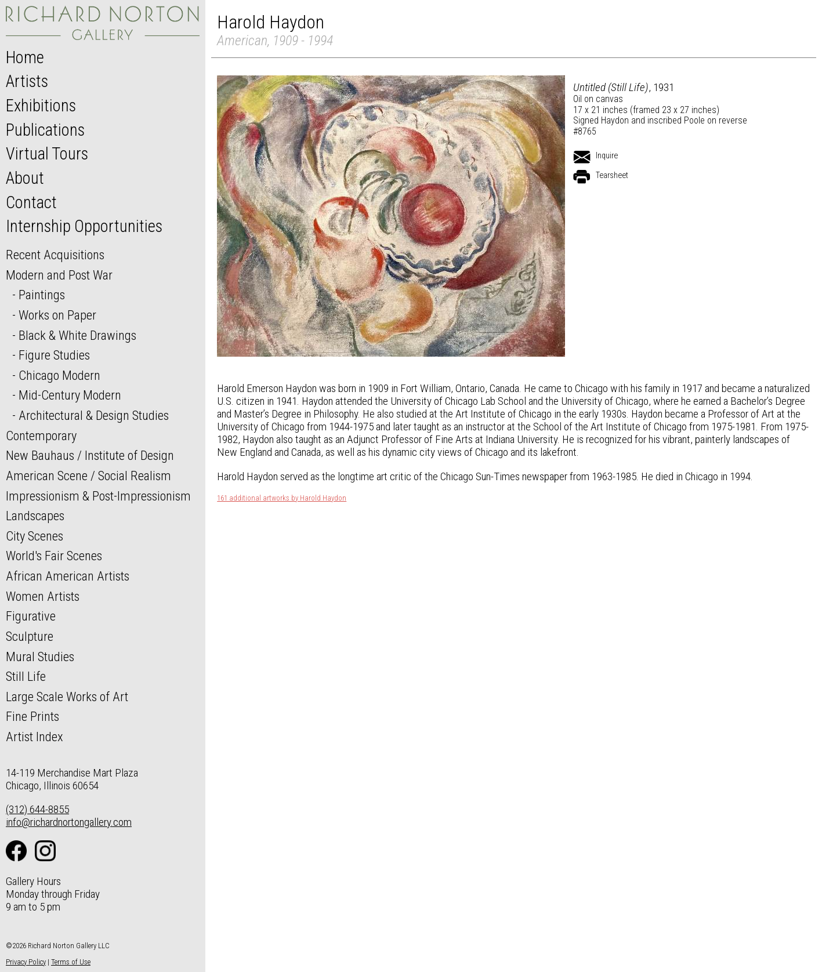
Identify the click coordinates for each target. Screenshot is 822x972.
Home (25, 57)
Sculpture (29, 636)
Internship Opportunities (84, 226)
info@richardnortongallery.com (69, 822)
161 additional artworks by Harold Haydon (281, 498)
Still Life (26, 676)
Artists (27, 81)
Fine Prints (32, 716)
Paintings (42, 294)
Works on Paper (57, 314)
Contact (31, 202)
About (25, 178)
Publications (45, 130)
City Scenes (34, 535)
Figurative (31, 615)
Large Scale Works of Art (67, 696)
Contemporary (41, 435)
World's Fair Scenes (54, 555)
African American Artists (67, 575)
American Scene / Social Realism (88, 475)
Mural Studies (40, 656)
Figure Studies (54, 354)
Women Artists (42, 596)
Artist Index (34, 736)
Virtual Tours (47, 154)
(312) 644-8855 (37, 809)
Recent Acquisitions (55, 254)
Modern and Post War (59, 274)
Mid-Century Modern (70, 394)
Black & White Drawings (77, 335)
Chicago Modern (59, 375)
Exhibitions (41, 105)
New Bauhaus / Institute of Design (90, 455)
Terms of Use (70, 962)
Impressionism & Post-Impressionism (98, 495)
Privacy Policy (26, 962)
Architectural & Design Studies (94, 415)
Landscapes (35, 515)
